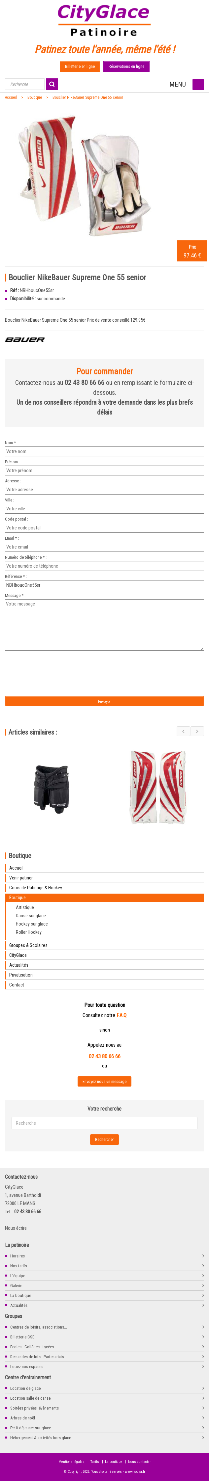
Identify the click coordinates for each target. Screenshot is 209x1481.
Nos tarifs (18, 1265)
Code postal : (16, 519)
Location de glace (25, 1388)
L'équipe (17, 1275)
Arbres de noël (22, 1417)
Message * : (15, 595)
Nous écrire (16, 1228)
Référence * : (16, 576)
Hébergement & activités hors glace (40, 1437)
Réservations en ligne (126, 66)
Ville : (9, 500)
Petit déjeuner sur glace (30, 1427)
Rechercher (104, 1139)
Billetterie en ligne (80, 66)
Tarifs (94, 1462)
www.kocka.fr (135, 1471)
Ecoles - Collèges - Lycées (32, 1346)
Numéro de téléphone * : (26, 557)
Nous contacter (139, 1462)
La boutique (20, 1295)
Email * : (12, 538)
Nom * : (11, 443)
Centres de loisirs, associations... (38, 1327)
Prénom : (12, 462)
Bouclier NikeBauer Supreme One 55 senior (87, 97)
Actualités (18, 1305)
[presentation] (60, 666)
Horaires (17, 1255)
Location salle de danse (30, 1398)
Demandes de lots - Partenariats (37, 1356)
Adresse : (13, 481)
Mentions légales (71, 1462)
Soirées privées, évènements (34, 1408)
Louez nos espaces (26, 1366)
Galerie (16, 1285)
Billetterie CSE (22, 1336)
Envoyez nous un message (104, 1081)
